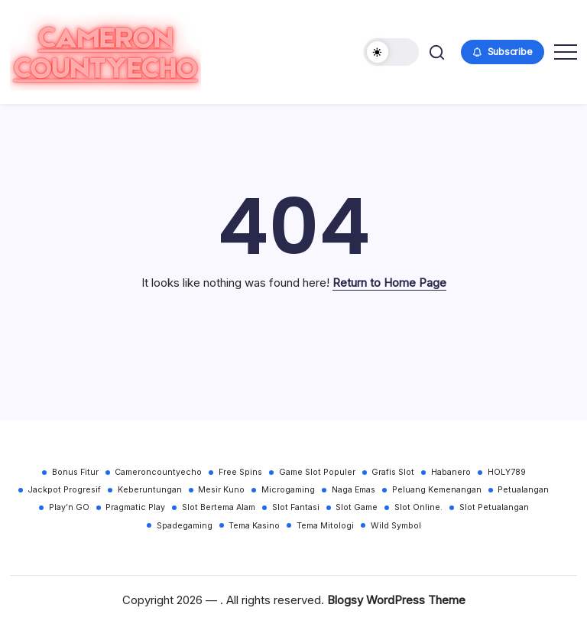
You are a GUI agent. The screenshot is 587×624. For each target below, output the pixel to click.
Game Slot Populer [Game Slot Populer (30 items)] (317, 472)
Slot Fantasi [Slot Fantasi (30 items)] (295, 507)
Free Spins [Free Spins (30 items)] (240, 472)
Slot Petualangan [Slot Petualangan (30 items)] (494, 507)
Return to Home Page (389, 282)
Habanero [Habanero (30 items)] (451, 472)
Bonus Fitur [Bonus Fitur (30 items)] (75, 472)
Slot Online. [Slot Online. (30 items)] (418, 507)
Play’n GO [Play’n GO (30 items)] (69, 507)
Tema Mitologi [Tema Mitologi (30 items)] (325, 526)
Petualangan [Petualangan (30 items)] (523, 490)
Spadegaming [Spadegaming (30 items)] (184, 526)
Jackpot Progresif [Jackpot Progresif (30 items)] (64, 490)
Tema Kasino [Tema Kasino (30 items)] (254, 526)
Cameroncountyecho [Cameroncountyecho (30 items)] (158, 472)
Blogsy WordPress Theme (396, 600)
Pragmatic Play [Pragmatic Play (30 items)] (135, 507)
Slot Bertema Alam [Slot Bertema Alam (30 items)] (218, 507)
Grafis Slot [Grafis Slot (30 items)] (392, 472)
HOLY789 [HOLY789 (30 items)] (507, 472)
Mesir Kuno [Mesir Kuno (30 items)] (221, 490)
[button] (391, 52)
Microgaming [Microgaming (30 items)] (288, 490)
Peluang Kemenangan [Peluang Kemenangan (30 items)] (437, 490)
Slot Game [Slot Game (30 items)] (357, 507)
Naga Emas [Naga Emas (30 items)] (353, 490)
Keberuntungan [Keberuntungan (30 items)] (150, 490)
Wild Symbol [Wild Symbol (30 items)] (396, 526)
